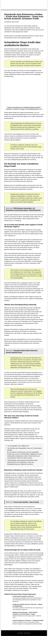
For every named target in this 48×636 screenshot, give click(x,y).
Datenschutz (27, 633)
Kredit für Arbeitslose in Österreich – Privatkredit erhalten (28, 620)
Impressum (20, 633)
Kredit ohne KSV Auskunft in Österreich (23, 596)
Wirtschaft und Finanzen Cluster (24, 5)
